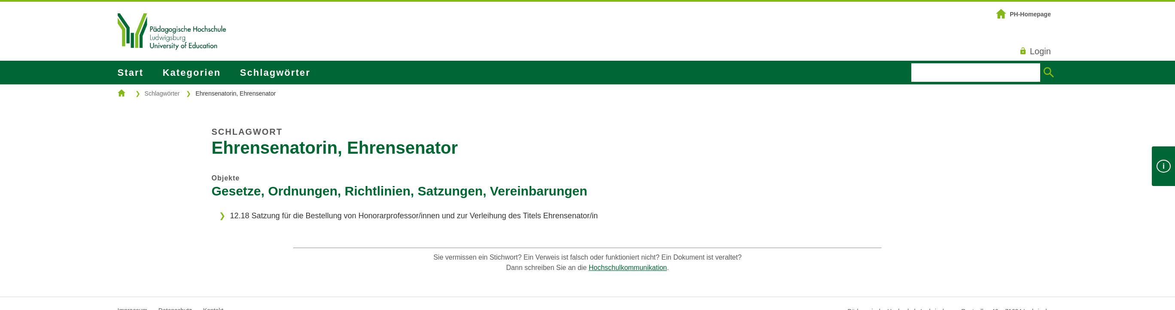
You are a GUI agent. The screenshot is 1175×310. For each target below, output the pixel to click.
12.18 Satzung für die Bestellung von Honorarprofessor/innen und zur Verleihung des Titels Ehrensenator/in (414, 215)
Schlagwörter (275, 72)
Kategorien (192, 72)
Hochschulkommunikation (628, 267)
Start (130, 72)
